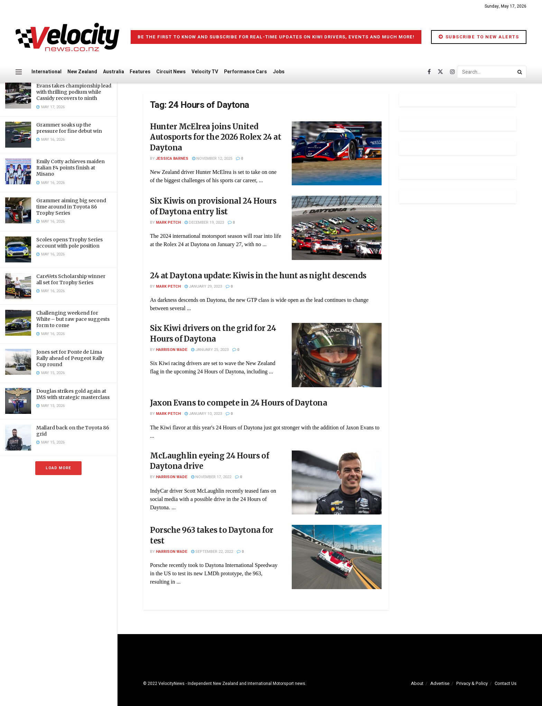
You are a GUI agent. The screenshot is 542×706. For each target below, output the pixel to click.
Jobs (278, 71)
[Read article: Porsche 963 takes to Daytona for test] (337, 557)
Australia (113, 71)
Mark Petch (168, 222)
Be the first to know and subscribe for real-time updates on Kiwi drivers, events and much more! (276, 37)
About (417, 683)
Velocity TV (204, 71)
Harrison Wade (171, 350)
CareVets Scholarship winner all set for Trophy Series (70, 279)
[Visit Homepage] (67, 37)
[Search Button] (520, 72)
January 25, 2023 (209, 350)
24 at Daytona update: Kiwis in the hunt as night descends (258, 275)
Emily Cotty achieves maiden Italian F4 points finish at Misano (70, 167)
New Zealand (82, 71)
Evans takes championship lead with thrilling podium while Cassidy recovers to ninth (73, 92)
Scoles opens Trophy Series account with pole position (69, 242)
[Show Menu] (19, 71)
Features (140, 71)
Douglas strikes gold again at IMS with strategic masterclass (73, 394)
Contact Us (505, 683)
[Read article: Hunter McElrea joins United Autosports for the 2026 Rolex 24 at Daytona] (337, 153)
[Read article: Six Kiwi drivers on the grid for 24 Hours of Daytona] (337, 355)
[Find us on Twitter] (440, 72)
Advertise (439, 683)
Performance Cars (245, 71)
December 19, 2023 (204, 222)
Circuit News (171, 71)
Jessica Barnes (172, 158)
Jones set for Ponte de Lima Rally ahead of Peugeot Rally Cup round (70, 358)
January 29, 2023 (203, 286)
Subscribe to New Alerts (479, 37)
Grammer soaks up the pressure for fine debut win (69, 128)
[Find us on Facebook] (429, 72)
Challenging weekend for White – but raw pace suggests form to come (73, 319)
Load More (58, 468)
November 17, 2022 (211, 477)
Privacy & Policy (472, 683)
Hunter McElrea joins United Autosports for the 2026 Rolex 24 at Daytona (215, 137)
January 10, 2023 (203, 414)
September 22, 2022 (212, 552)
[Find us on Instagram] (452, 72)
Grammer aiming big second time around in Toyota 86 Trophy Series (71, 206)
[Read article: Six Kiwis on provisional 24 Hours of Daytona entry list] (337, 228)
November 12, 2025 (212, 158)
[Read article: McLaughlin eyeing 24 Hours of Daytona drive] (337, 482)
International (46, 71)
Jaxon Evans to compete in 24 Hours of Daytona (238, 403)
